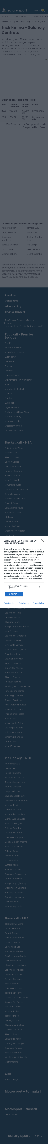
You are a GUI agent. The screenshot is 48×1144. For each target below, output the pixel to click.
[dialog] (24, 572)
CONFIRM (14, 594)
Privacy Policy (38, 603)
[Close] (43, 541)
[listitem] (24, 587)
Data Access (24, 603)
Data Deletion (9, 603)
